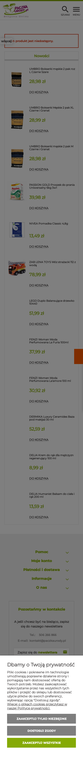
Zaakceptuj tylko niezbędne (42, 718)
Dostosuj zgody (41, 731)
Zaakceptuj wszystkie (41, 743)
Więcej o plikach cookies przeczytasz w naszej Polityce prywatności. (37, 706)
